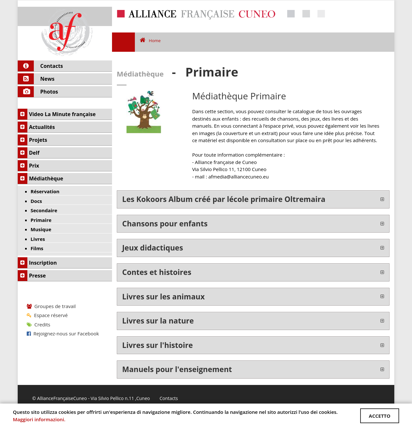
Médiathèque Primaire (239, 96)
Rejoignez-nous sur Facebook (63, 333)
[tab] (253, 199)
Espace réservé (47, 315)
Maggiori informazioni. (39, 419)
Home (150, 40)
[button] (253, 199)
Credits (38, 324)
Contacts (169, 398)
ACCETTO (379, 416)
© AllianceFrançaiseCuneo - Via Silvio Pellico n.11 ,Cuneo (91, 398)
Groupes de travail (51, 306)
